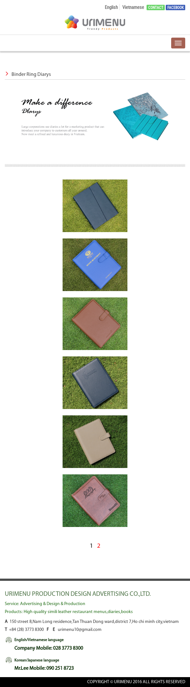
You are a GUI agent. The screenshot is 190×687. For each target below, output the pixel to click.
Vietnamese (133, 7)
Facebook (175, 7)
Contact (155, 7)
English (111, 7)
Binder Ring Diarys (28, 74)
